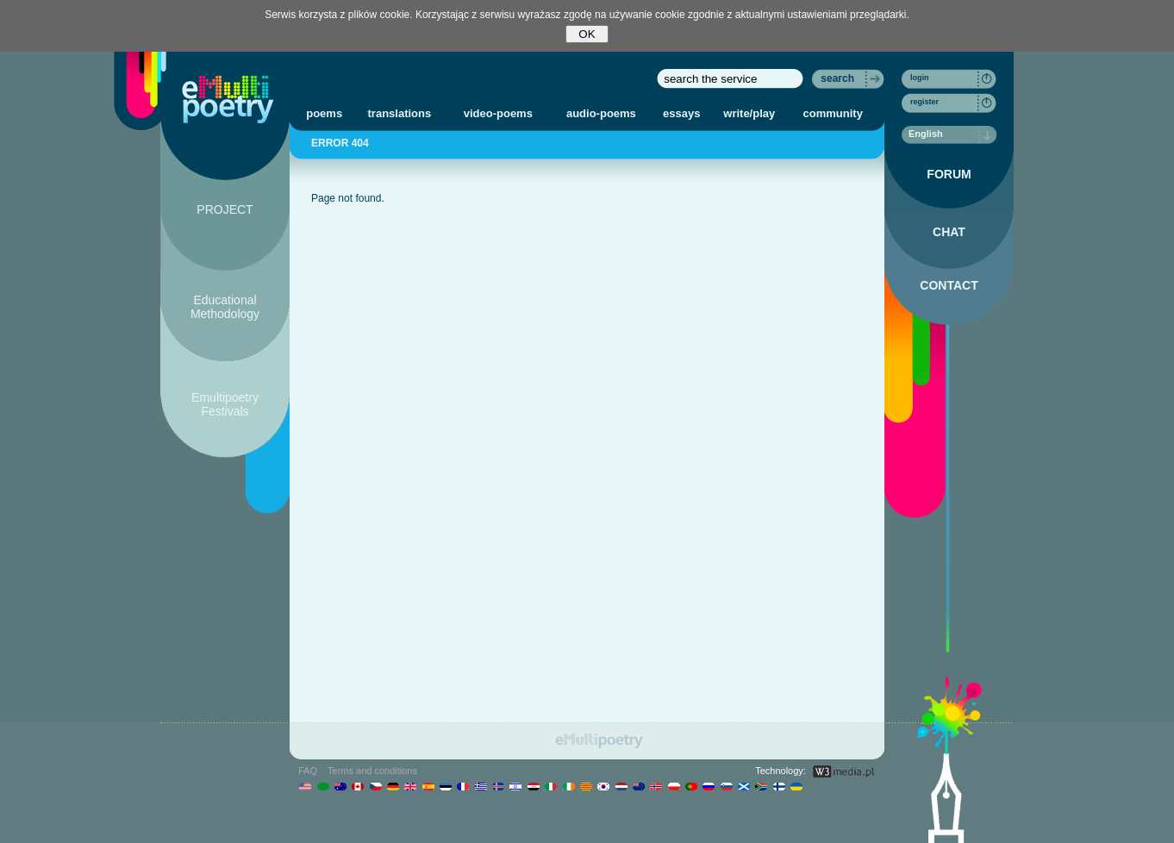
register (924, 101)
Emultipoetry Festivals (225, 404)
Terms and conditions (372, 770)
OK (586, 34)
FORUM (949, 174)
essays (681, 113)
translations (400, 113)
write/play (749, 113)
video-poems (498, 113)
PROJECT (225, 209)
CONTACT (948, 285)
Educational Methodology (224, 307)
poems (324, 113)
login (919, 77)
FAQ (307, 770)
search (837, 78)
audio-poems (601, 113)
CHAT (949, 232)
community (833, 113)
